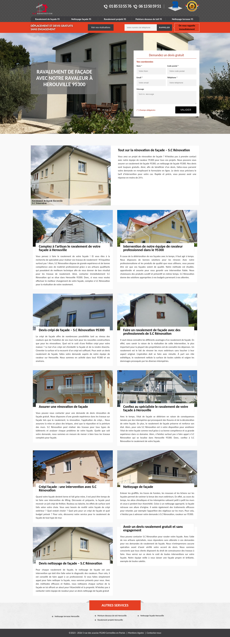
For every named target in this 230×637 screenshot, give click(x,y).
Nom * (139, 66)
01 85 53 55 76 (117, 6)
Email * (140, 77)
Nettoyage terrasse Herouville (67, 616)
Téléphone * (172, 77)
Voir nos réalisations (100, 27)
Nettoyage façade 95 (81, 19)
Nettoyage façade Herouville (152, 615)
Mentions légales (136, 632)
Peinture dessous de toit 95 (149, 19)
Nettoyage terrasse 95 (182, 19)
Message (140, 89)
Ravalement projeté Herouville (110, 620)
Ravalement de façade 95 (47, 19)
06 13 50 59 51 (147, 6)
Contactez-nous (154, 632)
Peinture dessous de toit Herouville (112, 615)
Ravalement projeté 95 (115, 19)
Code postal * (173, 66)
